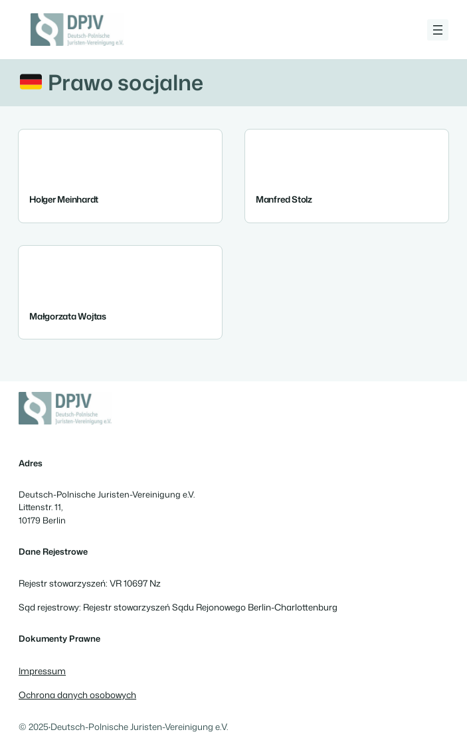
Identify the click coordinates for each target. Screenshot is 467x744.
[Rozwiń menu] (437, 30)
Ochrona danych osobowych (77, 694)
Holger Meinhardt (63, 199)
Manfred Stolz (284, 199)
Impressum (42, 670)
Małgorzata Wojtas (67, 315)
